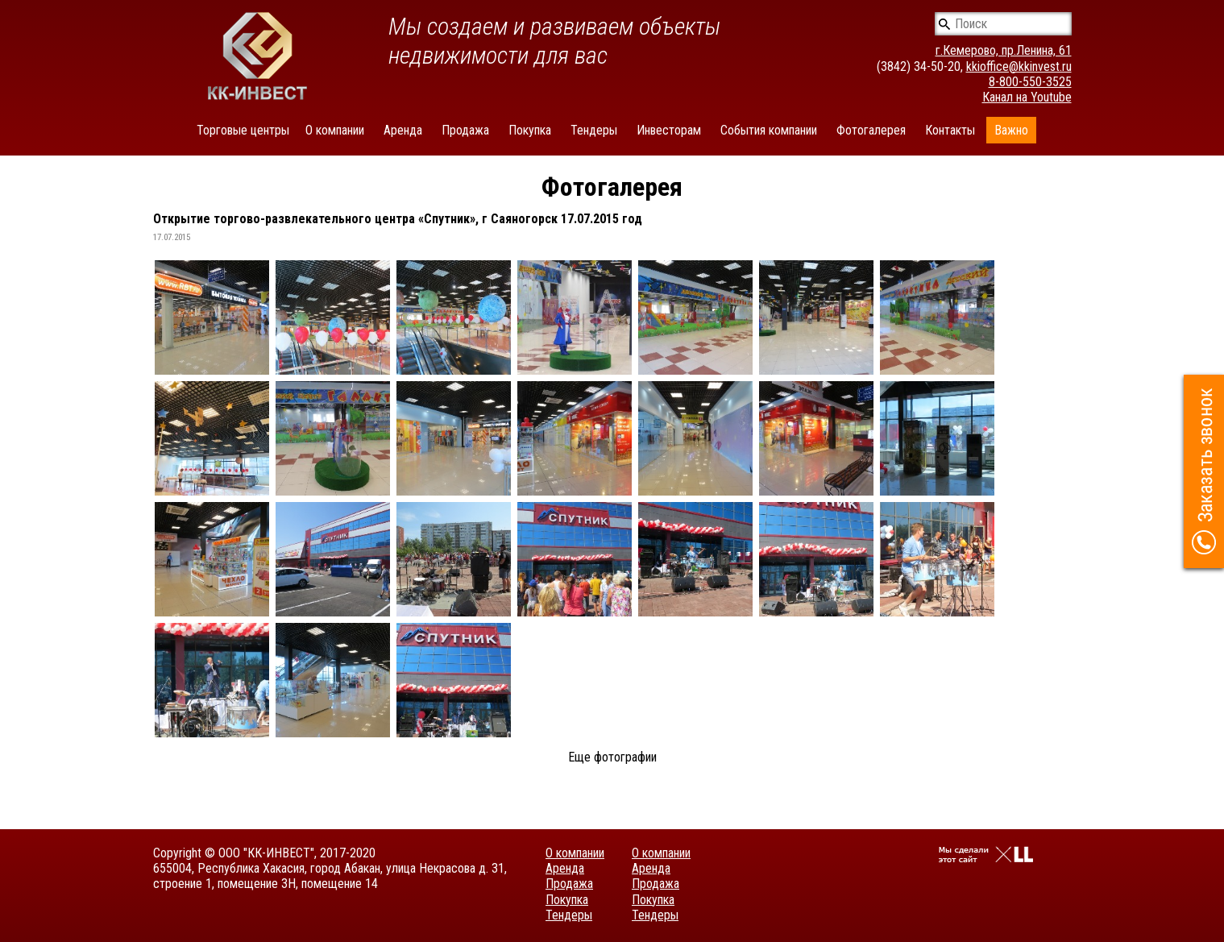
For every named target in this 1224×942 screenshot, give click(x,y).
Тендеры (594, 130)
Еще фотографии (612, 757)
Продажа (465, 130)
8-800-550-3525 (1030, 81)
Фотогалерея (871, 130)
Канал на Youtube (1027, 97)
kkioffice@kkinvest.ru (1019, 66)
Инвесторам (669, 130)
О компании (334, 130)
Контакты (950, 130)
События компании (768, 130)
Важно (1011, 130)
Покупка (529, 130)
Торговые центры (243, 130)
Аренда (403, 130)
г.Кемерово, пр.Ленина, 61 (1004, 50)
